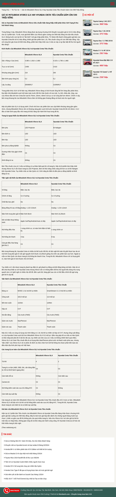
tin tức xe (15, 10)
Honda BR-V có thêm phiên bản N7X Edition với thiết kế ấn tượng (28, 449)
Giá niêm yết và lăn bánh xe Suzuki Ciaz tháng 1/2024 (23, 474)
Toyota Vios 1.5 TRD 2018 (102, 40)
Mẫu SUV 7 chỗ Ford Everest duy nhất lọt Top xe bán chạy (25, 479)
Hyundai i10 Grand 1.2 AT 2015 (102, 73)
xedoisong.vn (11, 427)
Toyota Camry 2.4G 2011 (102, 21)
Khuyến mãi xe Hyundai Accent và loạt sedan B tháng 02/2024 (26, 445)
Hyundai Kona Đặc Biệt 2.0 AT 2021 (103, 61)
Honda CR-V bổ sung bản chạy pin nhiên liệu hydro (22, 466)
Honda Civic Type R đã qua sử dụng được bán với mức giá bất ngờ (28, 470)
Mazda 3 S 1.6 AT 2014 (101, 50)
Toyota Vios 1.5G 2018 (101, 31)
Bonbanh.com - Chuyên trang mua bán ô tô (75, 494)
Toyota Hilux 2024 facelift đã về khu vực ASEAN (21, 458)
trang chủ (5, 10)
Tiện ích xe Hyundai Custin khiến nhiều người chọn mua (24, 462)
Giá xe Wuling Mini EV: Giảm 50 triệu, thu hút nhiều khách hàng (27, 441)
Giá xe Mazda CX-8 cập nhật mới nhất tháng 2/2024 (23, 453)
